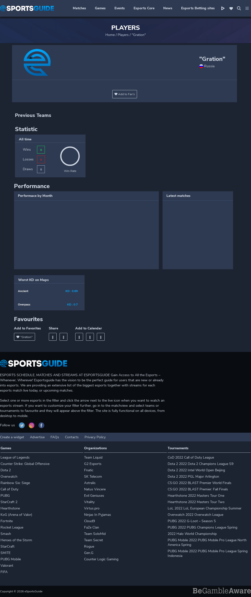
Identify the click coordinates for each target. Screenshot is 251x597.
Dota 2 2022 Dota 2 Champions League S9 (200, 464)
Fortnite (6, 521)
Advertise (37, 437)
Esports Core (144, 8)
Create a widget (12, 437)
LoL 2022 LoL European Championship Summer (204, 508)
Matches (79, 8)
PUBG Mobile (10, 559)
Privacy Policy (95, 437)
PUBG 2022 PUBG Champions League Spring (202, 527)
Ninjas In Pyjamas (97, 514)
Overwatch (8, 476)
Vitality (89, 502)
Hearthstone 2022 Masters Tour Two (196, 502)
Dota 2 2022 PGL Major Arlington (193, 476)
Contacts (72, 437)
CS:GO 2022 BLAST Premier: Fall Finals (198, 489)
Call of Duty (9, 489)
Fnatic (88, 470)
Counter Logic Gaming (101, 559)
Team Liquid (93, 457)
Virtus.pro (92, 508)
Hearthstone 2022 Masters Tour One (196, 495)
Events (119, 8)
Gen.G (88, 553)
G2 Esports (92, 464)
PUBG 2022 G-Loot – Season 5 (192, 521)
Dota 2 (5, 470)
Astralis (90, 483)
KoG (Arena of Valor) (16, 514)
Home (110, 35)
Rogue (89, 546)
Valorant (6, 565)
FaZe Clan (91, 527)
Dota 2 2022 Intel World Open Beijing (196, 470)
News (167, 8)
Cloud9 (89, 521)
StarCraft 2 (8, 502)
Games (100, 8)
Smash (5, 533)
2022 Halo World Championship (192, 533)
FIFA (4, 572)
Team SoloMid (95, 533)
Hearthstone (10, 508)
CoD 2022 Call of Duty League (191, 457)
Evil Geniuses (94, 495)
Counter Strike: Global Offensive (25, 464)
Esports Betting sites (198, 8)
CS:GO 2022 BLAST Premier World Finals (199, 483)
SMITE (5, 553)
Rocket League (11, 527)
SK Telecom (93, 476)
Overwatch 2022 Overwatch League (195, 514)
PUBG (5, 495)
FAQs (54, 437)
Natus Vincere (95, 489)
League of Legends (15, 457)
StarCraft (7, 546)
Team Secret (93, 540)
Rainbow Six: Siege (15, 483)
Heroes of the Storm (16, 540)
